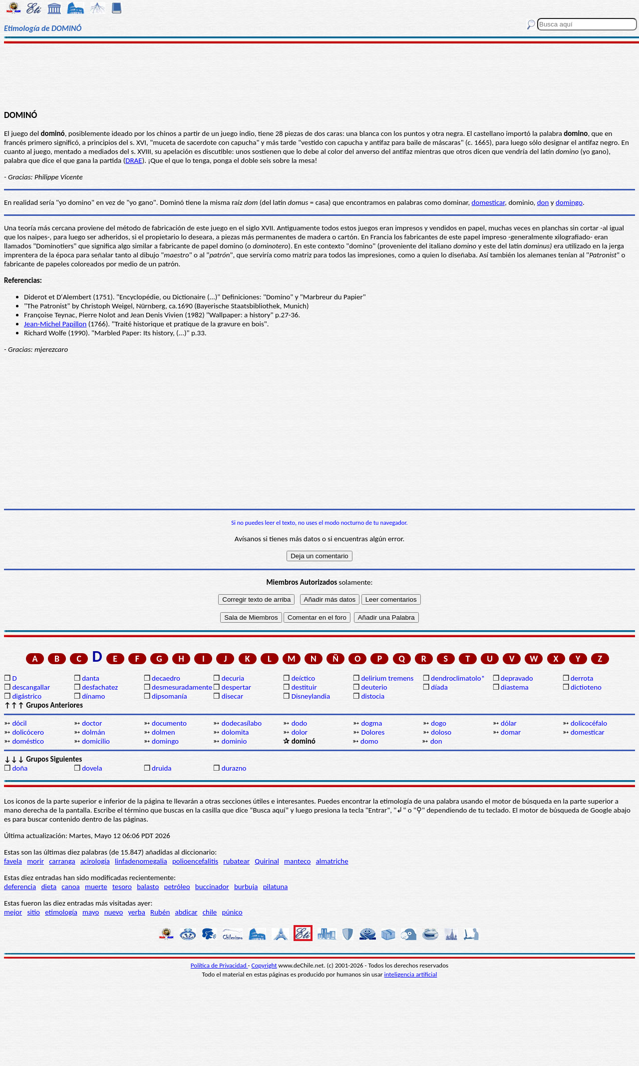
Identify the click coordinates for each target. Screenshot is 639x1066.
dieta (48, 886)
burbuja (246, 886)
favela (13, 861)
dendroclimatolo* (458, 678)
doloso (441, 732)
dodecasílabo (242, 723)
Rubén (160, 912)
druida (162, 768)
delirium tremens (387, 678)
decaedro (166, 678)
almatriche (332, 861)
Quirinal (267, 861)
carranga (62, 861)
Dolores (372, 732)
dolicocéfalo (589, 723)
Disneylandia (311, 696)
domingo (569, 202)
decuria (233, 678)
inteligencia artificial (410, 974)
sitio (33, 912)
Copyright (264, 965)
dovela (92, 768)
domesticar (488, 202)
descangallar (31, 687)
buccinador (212, 886)
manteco (297, 861)
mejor (13, 912)
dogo (438, 723)
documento (169, 723)
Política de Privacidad (219, 965)
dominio (234, 741)
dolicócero (28, 732)
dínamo (93, 696)
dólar (509, 723)
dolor (300, 732)
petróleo (177, 886)
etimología (61, 912)
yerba (136, 912)
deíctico (304, 678)
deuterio (374, 687)
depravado (517, 678)
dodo (300, 723)
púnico (232, 912)
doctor (92, 723)
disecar (232, 696)
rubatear (236, 861)
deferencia (20, 886)
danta (90, 678)
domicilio (96, 741)
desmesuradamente (182, 687)
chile (210, 912)
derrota (582, 678)
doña (19, 768)
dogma (371, 723)
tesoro (122, 886)
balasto (148, 886)
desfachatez (100, 687)
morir (35, 861)
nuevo (113, 912)
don (543, 202)
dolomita (235, 732)
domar (511, 732)
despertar (236, 687)
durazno (234, 768)
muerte (96, 886)
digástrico (26, 696)
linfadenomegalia (141, 861)
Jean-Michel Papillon (55, 323)
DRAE (133, 160)
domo (369, 741)
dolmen (163, 732)
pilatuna (275, 886)
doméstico (27, 741)
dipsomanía (169, 696)
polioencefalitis (195, 861)
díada (439, 687)
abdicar (186, 912)
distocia (372, 696)
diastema (515, 687)
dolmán (93, 732)
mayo (90, 912)
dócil (19, 723)
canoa (70, 886)
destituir (304, 687)
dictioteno (586, 687)
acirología (95, 861)
